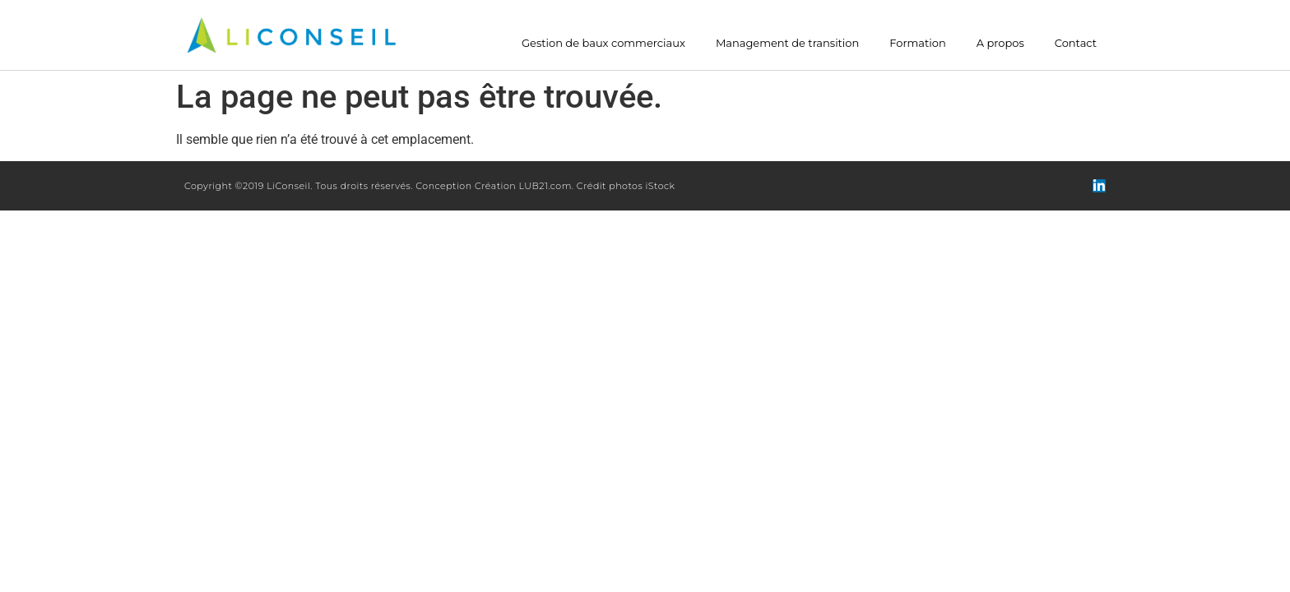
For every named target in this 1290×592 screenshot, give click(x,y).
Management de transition (787, 43)
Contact (1076, 43)
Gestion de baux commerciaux (603, 43)
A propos (1000, 43)
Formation (917, 43)
